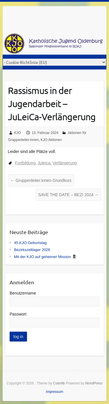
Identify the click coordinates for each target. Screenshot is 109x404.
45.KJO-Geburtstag (30, 243)
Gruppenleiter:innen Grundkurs (41, 180)
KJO (17, 133)
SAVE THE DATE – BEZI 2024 (68, 194)
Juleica (43, 163)
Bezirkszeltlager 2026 (32, 250)
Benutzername (23, 293)
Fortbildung (25, 163)
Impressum (54, 392)
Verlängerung (65, 163)
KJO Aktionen (51, 140)
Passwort (18, 314)
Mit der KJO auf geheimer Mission (45, 257)
